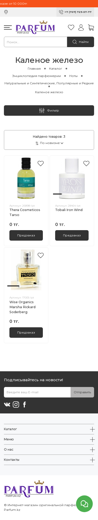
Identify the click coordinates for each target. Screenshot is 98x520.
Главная (34, 68)
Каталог (55, 68)
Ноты (73, 76)
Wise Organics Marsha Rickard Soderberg (22, 307)
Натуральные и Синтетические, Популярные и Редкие (49, 83)
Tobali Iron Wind (69, 210)
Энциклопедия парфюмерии (36, 76)
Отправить (82, 392)
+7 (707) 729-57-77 (78, 11)
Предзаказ (26, 235)
